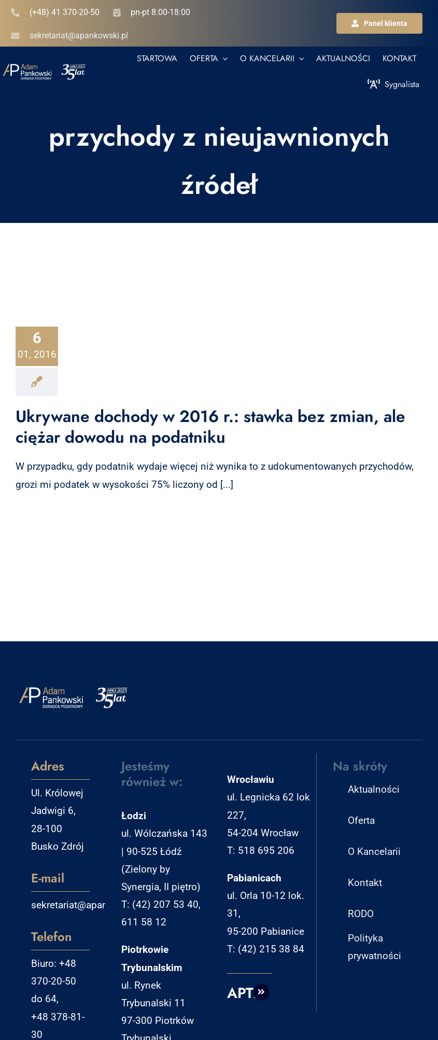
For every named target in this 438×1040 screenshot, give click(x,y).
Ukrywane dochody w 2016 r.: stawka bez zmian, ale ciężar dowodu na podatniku (210, 426)
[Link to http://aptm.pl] (261, 992)
